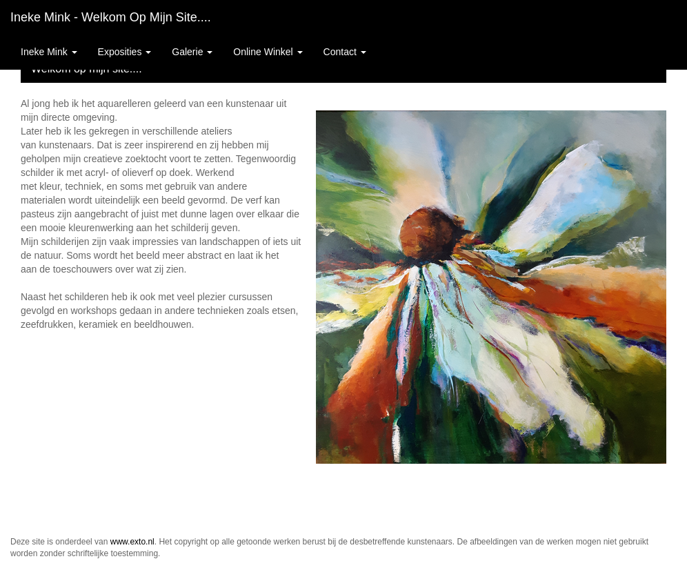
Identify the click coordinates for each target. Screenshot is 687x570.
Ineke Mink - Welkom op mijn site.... (110, 17)
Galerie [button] (192, 51)
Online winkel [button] (267, 51)
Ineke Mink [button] (49, 51)
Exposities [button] (125, 51)
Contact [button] (344, 51)
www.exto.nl (132, 542)
